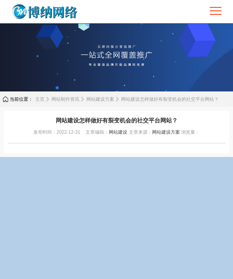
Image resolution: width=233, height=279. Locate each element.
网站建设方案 (100, 99)
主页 (40, 99)
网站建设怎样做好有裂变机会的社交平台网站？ (170, 99)
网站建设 (118, 132)
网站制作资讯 (65, 99)
